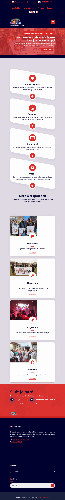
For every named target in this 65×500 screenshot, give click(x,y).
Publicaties (32, 332)
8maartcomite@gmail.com (25, 2)
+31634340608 (46, 2)
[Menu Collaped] (53, 22)
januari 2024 (14, 477)
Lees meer (32, 341)
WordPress (44, 497)
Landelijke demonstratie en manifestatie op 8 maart (32, 8)
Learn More (47, 49)
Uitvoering (32, 371)
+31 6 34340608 (16, 451)
